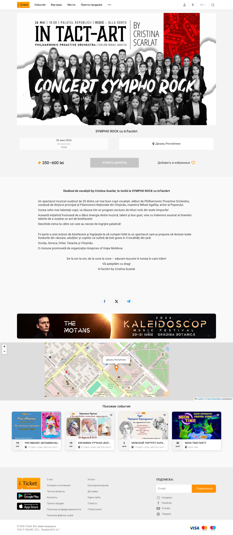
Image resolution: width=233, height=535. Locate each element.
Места (71, 4)
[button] (116, 368)
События (39, 4)
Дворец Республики (168, 143)
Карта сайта (94, 497)
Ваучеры (56, 4)
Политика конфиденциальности (64, 509)
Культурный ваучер (98, 485)
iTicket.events (95, 509)
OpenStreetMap (214, 399)
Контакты (52, 497)
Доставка (93, 491)
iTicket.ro (92, 503)
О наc (50, 479)
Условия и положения (58, 485)
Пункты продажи (91, 4)
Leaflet (199, 399)
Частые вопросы (56, 491)
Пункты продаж (55, 503)
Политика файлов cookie (60, 515)
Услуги (91, 479)
